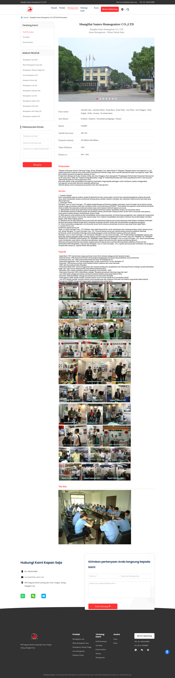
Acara (96, 8)
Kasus (115, 639)
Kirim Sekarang (103, 606)
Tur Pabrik (26, 37)
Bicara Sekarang (109, 9)
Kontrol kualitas (28, 42)
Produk (62, 8)
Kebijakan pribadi (49, 675)
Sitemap (98, 653)
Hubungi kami (84, 9)
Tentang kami (72, 8)
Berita (115, 643)
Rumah (54, 8)
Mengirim (37, 165)
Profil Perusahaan (28, 32)
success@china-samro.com (34, 577)
